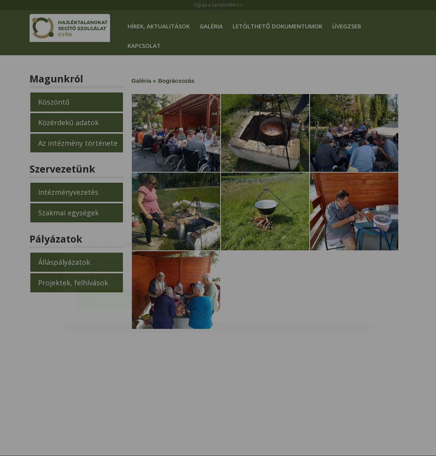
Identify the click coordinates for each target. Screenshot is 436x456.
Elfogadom (108, 254)
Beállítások (177, 254)
